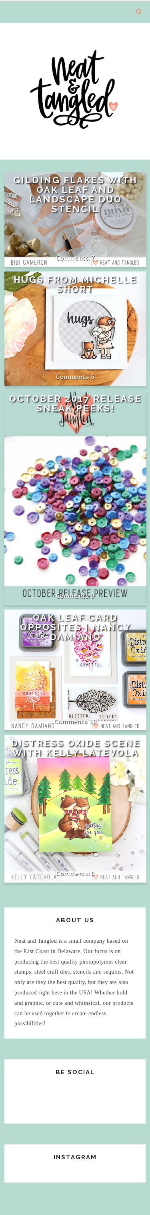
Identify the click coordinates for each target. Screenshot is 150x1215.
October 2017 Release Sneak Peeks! (75, 403)
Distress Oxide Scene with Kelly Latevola (75, 748)
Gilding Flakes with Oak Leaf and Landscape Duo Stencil (75, 194)
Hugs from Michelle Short (75, 284)
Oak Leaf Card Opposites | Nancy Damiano (75, 627)
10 (93, 721)
